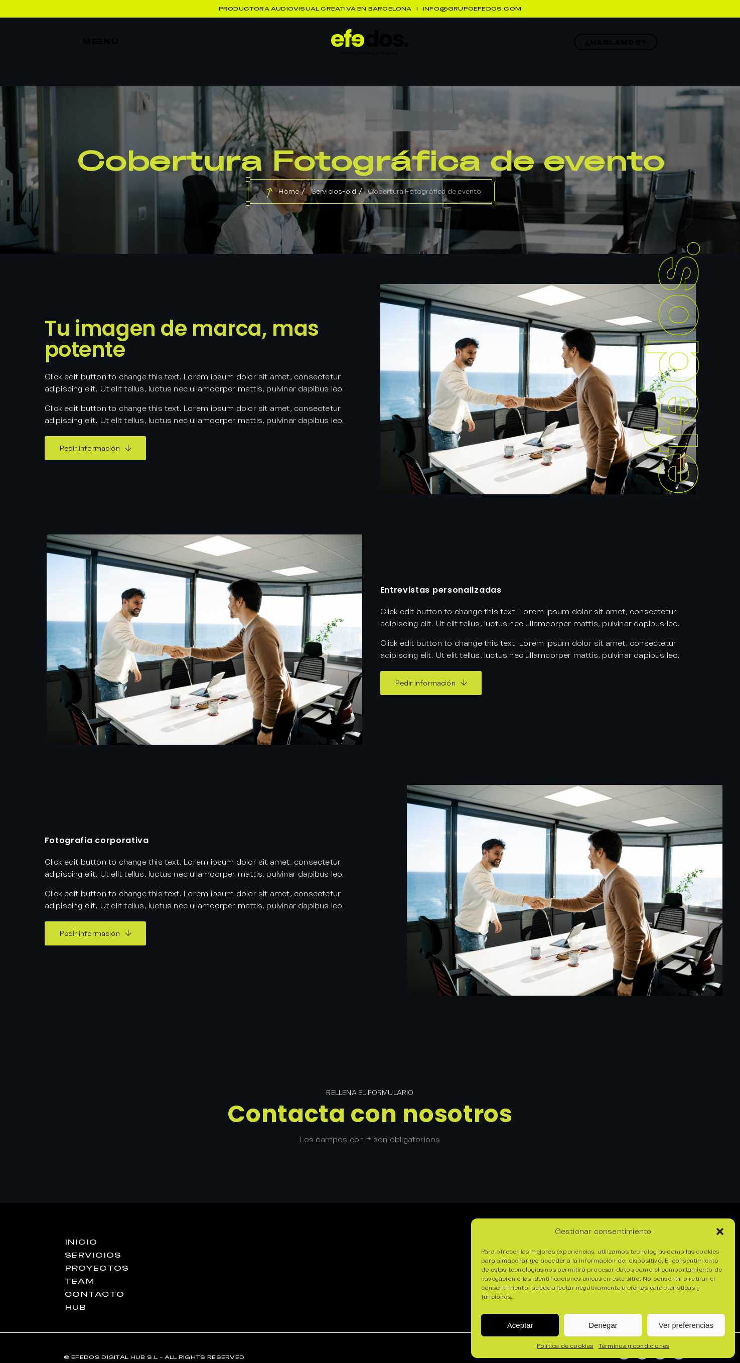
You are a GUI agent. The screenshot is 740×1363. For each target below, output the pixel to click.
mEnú (101, 41)
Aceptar (520, 1325)
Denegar (603, 1325)
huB (76, 1307)
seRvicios (93, 1255)
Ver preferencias (686, 1325)
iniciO (81, 1242)
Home (288, 191)
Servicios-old (334, 191)
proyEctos (97, 1268)
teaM (80, 1281)
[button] (720, 1231)
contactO (94, 1294)
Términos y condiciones (634, 1345)
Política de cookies (565, 1345)
